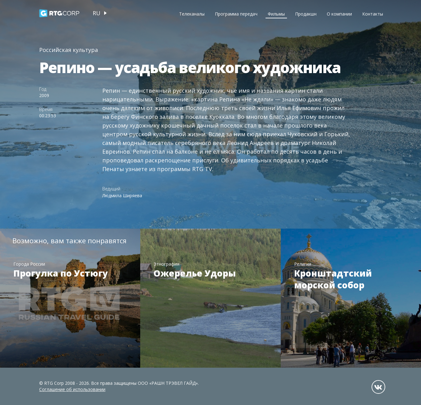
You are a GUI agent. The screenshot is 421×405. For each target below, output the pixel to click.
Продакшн (306, 14)
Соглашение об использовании (72, 389)
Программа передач (236, 14)
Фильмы (276, 14)
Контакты (372, 14)
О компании (339, 14)
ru (96, 13)
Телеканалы (192, 14)
